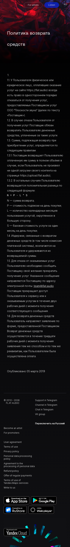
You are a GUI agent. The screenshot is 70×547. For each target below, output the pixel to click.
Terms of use (11, 446)
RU (65, 4)
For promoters (11, 432)
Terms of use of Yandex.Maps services (16, 481)
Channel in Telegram (46, 404)
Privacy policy (11, 451)
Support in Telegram (46, 400)
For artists (33, 5)
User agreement (13, 442)
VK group (40, 414)
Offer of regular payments (18, 475)
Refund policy (11, 470)
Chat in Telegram (44, 409)
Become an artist (13, 428)
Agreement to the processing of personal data (19, 465)
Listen (51, 5)
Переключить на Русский (50, 423)
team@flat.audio (44, 285)
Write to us (9, 487)
